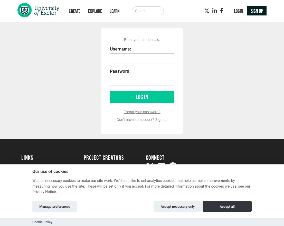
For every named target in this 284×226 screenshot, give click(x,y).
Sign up (161, 120)
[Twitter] (207, 11)
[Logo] (38, 11)
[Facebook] (222, 11)
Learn (115, 11)
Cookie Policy (42, 222)
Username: (120, 49)
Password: (120, 71)
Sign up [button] (257, 11)
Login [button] (238, 11)
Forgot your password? (142, 112)
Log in (142, 97)
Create (74, 11)
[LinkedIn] (215, 11)
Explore (95, 11)
